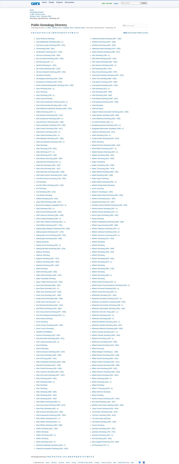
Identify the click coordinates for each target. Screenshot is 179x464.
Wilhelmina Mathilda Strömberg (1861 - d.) (106, 322)
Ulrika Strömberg (41, 145)
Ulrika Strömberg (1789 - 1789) (46, 155)
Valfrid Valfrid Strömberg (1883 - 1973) (48, 275)
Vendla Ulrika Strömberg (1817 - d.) (48, 302)
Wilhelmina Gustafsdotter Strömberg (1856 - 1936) (108, 302)
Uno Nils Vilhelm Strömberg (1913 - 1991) (50, 185)
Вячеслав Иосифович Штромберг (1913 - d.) (51, 205)
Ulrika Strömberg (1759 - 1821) (46, 148)
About (47, 462)
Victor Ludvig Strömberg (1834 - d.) (47, 342)
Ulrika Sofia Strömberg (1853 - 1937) (48, 165)
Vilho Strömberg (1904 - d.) (101, 55)
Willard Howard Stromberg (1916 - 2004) (105, 345)
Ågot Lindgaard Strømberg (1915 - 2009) (105, 442)
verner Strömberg (42, 322)
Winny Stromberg (98, 395)
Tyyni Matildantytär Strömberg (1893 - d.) (49, 42)
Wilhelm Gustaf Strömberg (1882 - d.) (104, 292)
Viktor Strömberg (41, 385)
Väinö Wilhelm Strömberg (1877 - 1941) (49, 225)
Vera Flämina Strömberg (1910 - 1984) (49, 308)
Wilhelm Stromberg (98, 265)
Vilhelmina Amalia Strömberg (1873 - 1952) (106, 48)
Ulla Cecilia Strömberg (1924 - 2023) (48, 69)
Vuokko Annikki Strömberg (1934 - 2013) (105, 138)
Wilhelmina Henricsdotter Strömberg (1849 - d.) (107, 305)
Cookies (96, 462)
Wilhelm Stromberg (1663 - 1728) (103, 268)
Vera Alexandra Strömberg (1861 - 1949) (49, 305)
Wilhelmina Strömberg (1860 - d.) (103, 318)
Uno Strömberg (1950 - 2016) (46, 192)
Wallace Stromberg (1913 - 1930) (103, 158)
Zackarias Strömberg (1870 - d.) (102, 435)
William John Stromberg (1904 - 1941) (104, 368)
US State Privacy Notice (85, 462)
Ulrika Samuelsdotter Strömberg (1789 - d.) (50, 142)
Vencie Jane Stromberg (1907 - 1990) (48, 295)
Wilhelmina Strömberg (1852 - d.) (103, 315)
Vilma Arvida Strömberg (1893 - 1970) (104, 72)
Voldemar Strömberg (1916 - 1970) (103, 132)
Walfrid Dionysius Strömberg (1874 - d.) (105, 152)
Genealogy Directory (36, 12)
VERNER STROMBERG (44, 332)
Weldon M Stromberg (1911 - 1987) (103, 198)
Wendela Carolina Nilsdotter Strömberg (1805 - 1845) (109, 205)
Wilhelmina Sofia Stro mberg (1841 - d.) (105, 312)
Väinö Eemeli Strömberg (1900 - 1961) (49, 212)
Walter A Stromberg (98, 162)
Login (116, 3)
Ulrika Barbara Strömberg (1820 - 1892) (49, 158)
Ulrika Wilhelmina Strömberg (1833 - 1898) (50, 172)
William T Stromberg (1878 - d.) (102, 388)
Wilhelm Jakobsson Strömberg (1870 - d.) (105, 228)
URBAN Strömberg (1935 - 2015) (47, 198)
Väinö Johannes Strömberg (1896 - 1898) (50, 215)
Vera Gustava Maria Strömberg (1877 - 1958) (51, 312)
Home (44, 2)
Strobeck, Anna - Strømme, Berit (40, 16)
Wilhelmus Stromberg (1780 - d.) (102, 338)
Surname (61, 462)
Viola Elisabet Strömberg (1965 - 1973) (105, 98)
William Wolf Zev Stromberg (101, 392)
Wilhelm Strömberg (98, 242)
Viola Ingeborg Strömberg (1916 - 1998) (105, 102)
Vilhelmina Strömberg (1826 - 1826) (104, 45)
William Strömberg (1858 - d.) (102, 378)
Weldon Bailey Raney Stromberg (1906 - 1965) (107, 195)
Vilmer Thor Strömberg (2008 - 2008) (104, 78)
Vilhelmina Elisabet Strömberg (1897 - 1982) (106, 39)
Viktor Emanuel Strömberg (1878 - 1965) (49, 412)
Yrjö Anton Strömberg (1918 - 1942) (104, 415)
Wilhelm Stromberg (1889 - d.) (102, 275)
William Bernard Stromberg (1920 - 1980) (105, 355)
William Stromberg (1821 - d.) (102, 382)
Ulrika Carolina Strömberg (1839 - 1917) (49, 128)
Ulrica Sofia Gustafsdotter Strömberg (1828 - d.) (52, 102)
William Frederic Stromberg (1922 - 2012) (105, 362)
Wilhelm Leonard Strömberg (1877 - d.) (105, 332)
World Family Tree (123, 462)
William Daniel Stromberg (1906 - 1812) (105, 358)
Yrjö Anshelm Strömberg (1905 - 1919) (104, 412)
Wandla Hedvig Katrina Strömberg (103, 185)
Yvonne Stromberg (98, 425)
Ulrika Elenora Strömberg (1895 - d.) (48, 132)
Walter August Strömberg (100, 178)
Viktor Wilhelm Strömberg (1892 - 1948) (49, 425)
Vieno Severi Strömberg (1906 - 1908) (48, 355)
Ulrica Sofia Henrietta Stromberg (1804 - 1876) (51, 105)
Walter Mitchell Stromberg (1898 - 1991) (105, 172)
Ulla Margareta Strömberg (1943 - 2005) (49, 78)
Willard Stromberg (98, 348)
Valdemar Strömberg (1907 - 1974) (47, 258)
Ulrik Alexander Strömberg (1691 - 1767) (49, 115)
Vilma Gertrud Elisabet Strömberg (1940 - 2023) (108, 75)
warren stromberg (98, 188)
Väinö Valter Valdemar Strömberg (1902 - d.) (50, 222)
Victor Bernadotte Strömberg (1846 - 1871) (50, 338)
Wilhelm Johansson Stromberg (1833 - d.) (106, 235)
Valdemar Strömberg (43, 252)
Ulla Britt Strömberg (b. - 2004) (46, 65)
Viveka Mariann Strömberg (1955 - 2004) (105, 115)
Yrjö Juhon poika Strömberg (101, 418)
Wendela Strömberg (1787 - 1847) (103, 202)
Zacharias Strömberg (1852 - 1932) (103, 428)
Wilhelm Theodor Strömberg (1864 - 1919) (106, 335)
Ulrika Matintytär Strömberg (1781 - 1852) (50, 138)
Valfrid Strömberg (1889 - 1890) (46, 272)
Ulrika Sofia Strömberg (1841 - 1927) (48, 169)
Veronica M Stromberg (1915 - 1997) (48, 335)
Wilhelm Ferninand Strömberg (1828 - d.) (105, 288)
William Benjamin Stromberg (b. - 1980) (105, 352)
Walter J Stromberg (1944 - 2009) (103, 165)
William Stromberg (98, 385)
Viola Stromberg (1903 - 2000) (102, 95)
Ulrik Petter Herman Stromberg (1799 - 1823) (51, 178)
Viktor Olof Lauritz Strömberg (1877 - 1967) (50, 375)
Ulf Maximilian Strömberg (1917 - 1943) (49, 52)
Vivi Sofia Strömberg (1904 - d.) (102, 122)
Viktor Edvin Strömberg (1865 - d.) (47, 408)
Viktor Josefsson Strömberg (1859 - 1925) (50, 372)
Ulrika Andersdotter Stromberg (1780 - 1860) (51, 125)
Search (144, 3)
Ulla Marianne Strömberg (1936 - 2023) (49, 82)
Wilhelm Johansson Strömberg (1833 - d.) (106, 232)
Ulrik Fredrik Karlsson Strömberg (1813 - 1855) (51, 175)
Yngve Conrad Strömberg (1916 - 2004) (105, 408)
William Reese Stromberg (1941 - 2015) (105, 375)
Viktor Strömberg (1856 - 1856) (46, 392)
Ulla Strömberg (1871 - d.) (44, 62)
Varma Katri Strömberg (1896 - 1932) (48, 285)
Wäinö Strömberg (98, 142)
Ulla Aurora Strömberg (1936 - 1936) (48, 55)
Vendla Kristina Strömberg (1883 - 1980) (49, 298)
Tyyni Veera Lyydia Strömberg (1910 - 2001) (50, 45)
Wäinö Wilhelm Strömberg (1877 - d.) (104, 148)
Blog (114, 462)
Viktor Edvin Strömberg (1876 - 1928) (48, 365)
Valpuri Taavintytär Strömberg (46, 278)
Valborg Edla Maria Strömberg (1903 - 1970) (50, 248)
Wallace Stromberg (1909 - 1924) (103, 155)
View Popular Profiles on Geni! (135, 33)
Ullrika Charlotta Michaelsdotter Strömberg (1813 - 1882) (54, 85)
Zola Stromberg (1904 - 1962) (102, 438)
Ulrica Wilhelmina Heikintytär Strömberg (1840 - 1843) (54, 108)
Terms (68, 462)
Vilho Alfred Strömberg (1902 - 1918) (104, 58)
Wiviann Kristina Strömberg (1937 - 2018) (105, 398)
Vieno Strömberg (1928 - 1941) (46, 358)
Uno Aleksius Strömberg (44, 195)
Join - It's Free (107, 3)
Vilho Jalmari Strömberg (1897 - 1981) (104, 62)
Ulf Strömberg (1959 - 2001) (45, 48)
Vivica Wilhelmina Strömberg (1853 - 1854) (106, 119)
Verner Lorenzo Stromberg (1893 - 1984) (49, 325)
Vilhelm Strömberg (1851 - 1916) (47, 428)
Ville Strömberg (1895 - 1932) (102, 69)
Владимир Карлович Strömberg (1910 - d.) (106, 125)
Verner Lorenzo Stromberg (45, 328)
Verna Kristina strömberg (44, 318)
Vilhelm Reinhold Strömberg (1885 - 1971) (106, 52)
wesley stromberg (98, 219)
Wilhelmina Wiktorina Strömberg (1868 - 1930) (107, 328)
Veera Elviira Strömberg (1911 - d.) (47, 288)
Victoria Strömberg (42, 348)
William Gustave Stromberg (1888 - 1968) (105, 365)
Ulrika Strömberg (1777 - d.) (45, 152)
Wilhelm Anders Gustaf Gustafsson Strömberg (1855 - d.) (111, 285)
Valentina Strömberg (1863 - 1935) (47, 265)
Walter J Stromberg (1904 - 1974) (103, 169)
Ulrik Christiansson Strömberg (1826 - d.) (49, 119)
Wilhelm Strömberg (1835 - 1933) (103, 252)
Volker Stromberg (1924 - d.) (101, 135)
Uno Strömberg (41, 188)
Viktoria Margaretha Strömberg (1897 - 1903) (51, 415)
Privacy (74, 462)
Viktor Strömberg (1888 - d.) (45, 382)
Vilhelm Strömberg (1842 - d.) (46, 442)
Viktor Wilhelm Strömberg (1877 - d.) (48, 418)
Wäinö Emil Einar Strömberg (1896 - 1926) (106, 145)
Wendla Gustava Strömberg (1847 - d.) (105, 208)
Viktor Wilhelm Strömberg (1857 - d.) (48, 422)
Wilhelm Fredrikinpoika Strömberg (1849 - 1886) (108, 222)
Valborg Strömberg (42, 242)
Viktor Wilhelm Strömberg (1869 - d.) (48, 402)
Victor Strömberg (41, 345)
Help (132, 462)
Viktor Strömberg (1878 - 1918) (46, 398)
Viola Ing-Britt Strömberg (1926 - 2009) (105, 85)
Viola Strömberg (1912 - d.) (101, 89)
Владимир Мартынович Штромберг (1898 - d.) (108, 128)
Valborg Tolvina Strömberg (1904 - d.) (48, 245)
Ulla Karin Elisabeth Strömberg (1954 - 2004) (51, 72)
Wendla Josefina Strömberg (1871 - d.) (105, 212)
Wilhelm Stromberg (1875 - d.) (102, 262)
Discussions (69, 2)
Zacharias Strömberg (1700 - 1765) (103, 432)
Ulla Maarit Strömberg (43, 75)
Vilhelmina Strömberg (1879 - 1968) (104, 42)
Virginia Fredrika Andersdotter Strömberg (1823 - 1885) (110, 112)
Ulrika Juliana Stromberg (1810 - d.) (48, 135)
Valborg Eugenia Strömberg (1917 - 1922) (50, 232)
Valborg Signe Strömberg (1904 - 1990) (49, 238)
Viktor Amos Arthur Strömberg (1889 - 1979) (50, 405)
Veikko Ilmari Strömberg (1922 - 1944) (48, 292)
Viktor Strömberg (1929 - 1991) (46, 378)
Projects (59, 2)
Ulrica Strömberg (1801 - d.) (45, 89)
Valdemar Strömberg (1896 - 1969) (47, 262)
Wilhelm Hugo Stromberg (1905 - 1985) (105, 225)
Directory (54, 462)
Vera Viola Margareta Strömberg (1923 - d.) (50, 315)
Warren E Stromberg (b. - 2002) (102, 192)
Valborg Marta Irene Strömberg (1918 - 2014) (51, 235)
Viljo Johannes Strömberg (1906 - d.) (104, 65)
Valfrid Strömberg (41, 268)
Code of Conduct (106, 462)
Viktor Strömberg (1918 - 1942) (46, 395)
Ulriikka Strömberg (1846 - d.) (46, 112)
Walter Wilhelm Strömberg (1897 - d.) (104, 182)
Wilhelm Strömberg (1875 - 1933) (103, 238)
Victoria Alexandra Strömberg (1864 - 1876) (50, 352)
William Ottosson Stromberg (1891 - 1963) (106, 372)
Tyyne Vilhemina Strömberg (45, 39)
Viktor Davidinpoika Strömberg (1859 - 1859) (51, 362)
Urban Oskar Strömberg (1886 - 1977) (48, 202)
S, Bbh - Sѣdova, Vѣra (37, 14)
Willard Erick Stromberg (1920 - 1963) (104, 342)
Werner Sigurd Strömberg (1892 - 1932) (105, 215)
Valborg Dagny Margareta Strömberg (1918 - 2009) (53, 228)
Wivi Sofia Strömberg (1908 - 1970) (103, 402)
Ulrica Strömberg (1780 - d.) (45, 95)
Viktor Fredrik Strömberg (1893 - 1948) (49, 368)
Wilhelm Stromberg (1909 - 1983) (103, 258)
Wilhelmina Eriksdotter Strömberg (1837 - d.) (106, 298)
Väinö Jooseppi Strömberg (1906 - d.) (48, 219)
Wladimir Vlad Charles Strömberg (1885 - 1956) (107, 405)
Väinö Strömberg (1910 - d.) (45, 208)
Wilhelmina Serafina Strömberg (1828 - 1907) (107, 325)
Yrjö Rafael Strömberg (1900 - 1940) (104, 422)
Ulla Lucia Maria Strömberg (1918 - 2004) (50, 58)
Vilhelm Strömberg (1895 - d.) (46, 435)
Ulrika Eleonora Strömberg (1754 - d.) (48, 162)
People (51, 2)
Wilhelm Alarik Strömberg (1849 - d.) (104, 282)
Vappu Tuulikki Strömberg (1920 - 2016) (49, 282)
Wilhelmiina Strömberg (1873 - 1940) (104, 295)
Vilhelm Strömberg (42, 432)
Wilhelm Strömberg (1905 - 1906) (103, 248)
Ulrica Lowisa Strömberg (44, 98)
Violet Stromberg (97, 105)
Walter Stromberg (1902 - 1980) (102, 175)
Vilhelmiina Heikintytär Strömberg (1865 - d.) (50, 445)
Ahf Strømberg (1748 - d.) (100, 445)
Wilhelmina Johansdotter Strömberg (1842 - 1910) (108, 308)
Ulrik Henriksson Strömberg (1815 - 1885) (50, 122)
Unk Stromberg (41, 182)
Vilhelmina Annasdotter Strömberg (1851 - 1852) (52, 448)
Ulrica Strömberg (41, 92)
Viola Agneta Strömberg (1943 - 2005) (104, 82)
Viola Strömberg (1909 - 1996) (102, 92)
